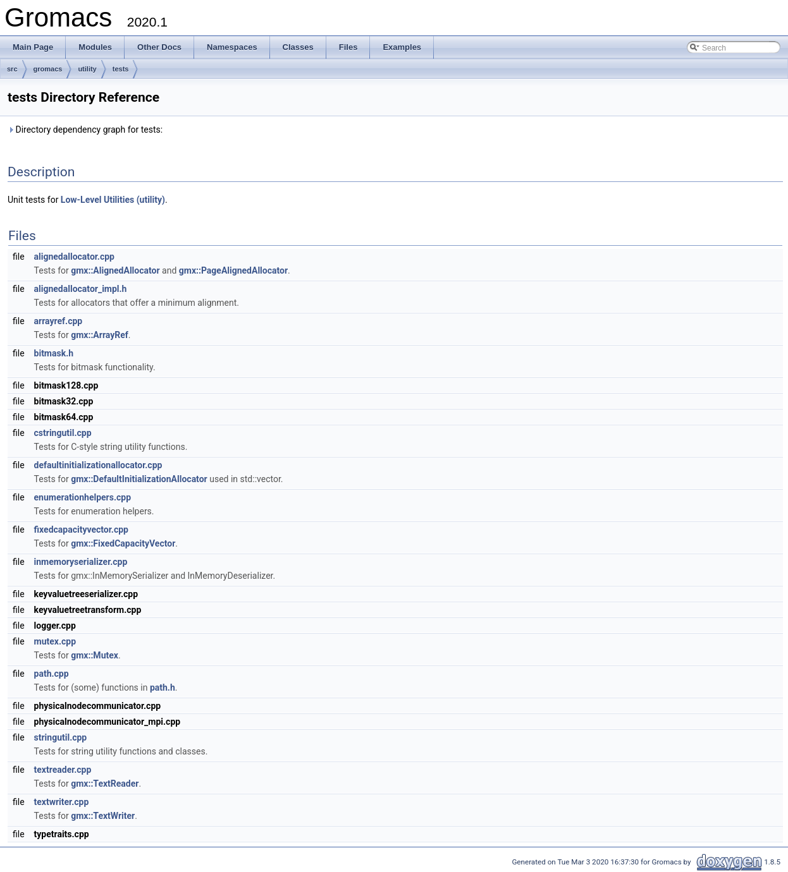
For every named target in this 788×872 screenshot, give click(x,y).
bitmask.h (54, 353)
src (12, 69)
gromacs (48, 69)
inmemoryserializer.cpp (81, 562)
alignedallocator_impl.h (80, 289)
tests (121, 69)
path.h (162, 687)
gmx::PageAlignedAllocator (233, 270)
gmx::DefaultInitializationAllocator (139, 479)
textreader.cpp (63, 770)
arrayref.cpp (58, 321)
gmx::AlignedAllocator (115, 270)
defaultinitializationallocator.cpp (98, 465)
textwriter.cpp (61, 802)
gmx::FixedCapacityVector (123, 543)
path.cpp (51, 674)
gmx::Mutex (94, 655)
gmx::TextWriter (103, 816)
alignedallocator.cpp (74, 256)
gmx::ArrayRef (99, 335)
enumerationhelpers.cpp (83, 497)
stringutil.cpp (60, 737)
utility (87, 69)
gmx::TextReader (105, 783)
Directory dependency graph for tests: (85, 129)
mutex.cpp (55, 641)
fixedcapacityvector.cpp (81, 529)
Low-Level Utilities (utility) (113, 200)
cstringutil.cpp (63, 433)
